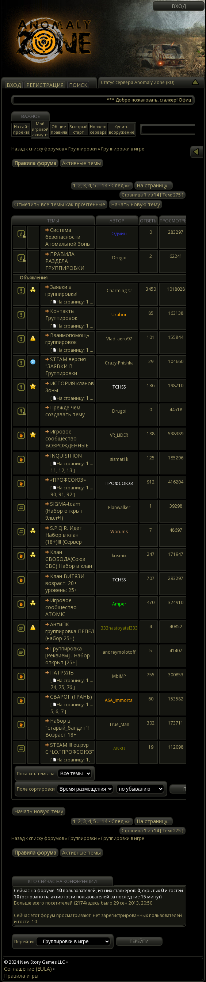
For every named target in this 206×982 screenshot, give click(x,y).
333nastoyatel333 (119, 628)
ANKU (119, 748)
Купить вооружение (121, 129)
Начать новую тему (135, 204)
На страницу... (154, 185)
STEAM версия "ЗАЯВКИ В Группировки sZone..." (65, 369)
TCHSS (119, 387)
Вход (179, 6)
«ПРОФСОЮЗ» (68, 479)
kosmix (119, 556)
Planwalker (119, 507)
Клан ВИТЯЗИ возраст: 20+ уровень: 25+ (64, 583)
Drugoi (119, 258)
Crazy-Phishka (119, 363)
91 (61, 494)
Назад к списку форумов (37, 149)
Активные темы (81, 163)
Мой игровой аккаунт (40, 129)
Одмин (119, 233)
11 (53, 470)
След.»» (120, 185)
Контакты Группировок (61, 314)
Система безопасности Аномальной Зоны (68, 236)
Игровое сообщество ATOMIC (61, 607)
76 (69, 687)
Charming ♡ (119, 290)
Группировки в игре (122, 838)
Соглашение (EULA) (28, 968)
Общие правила (59, 129)
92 (69, 494)
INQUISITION (66, 455)
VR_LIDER (119, 435)
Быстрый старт (78, 129)
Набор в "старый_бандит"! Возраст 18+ (67, 727)
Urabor (119, 315)
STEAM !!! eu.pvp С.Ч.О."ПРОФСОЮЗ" (69, 748)
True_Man (119, 724)
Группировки (82, 149)
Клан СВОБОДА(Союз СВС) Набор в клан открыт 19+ (68, 562)
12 (61, 470)
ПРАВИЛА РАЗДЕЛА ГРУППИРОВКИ (64, 261)
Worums (119, 531)
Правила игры (21, 975)
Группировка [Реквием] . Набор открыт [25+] (67, 655)
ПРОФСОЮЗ (119, 483)
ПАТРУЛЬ (62, 672)
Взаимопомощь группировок (67, 338)
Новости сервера (98, 129)
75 (61, 687)
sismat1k (119, 459)
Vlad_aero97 (119, 339)
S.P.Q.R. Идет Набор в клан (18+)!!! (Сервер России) (63, 538)
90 (53, 494)
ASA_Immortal (119, 700)
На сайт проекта (21, 129)
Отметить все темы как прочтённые (59, 204)
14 (104, 185)
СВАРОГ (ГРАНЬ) (71, 696)
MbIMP (119, 676)
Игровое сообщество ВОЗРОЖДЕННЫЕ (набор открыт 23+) (69, 442)
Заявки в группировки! (61, 290)
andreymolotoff (119, 652)
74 (53, 687)
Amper (119, 604)
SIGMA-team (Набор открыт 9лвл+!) (64, 510)
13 (69, 470)
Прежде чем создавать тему (65, 411)
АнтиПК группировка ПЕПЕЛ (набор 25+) (69, 631)
